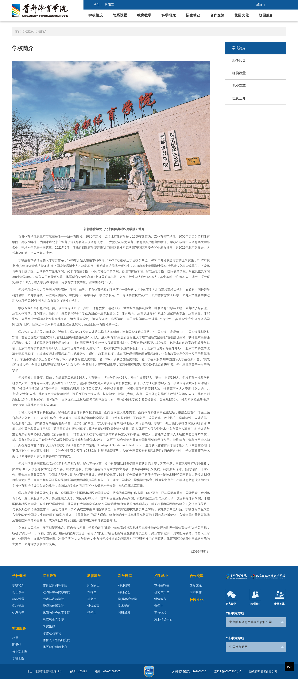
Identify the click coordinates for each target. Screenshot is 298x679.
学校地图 (18, 658)
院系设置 (120, 15)
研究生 (91, 599)
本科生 (91, 592)
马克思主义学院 (53, 619)
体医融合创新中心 (55, 647)
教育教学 (144, 15)
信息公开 (239, 98)
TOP (289, 666)
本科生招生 (161, 585)
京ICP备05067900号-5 (227, 671)
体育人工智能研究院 (56, 640)
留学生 (91, 612)
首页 (18, 31)
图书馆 (16, 644)
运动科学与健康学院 (56, 592)
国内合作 (196, 592)
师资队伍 (93, 585)
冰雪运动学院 (52, 633)
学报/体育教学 (127, 599)
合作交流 (217, 15)
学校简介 (41, 31)
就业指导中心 (163, 619)
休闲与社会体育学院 (56, 612)
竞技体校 (160, 612)
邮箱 (259, 4)
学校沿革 (239, 86)
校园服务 (266, 15)
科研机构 (124, 585)
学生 (97, 4)
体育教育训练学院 (55, 585)
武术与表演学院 (53, 599)
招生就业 (193, 15)
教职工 (109, 4)
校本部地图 (19, 651)
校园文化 (241, 15)
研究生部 (49, 626)
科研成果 (124, 612)
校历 (15, 637)
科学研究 (168, 15)
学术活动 (124, 605)
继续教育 (93, 605)
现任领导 (239, 60)
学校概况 (95, 15)
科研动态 (124, 592)
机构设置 (239, 73)
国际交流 (196, 585)
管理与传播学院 (53, 605)
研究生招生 (161, 592)
